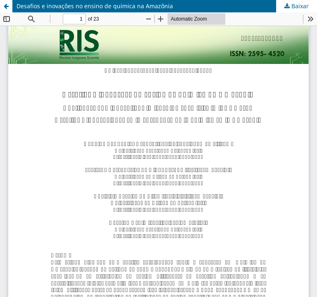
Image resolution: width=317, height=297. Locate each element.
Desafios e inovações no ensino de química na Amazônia (95, 6)
